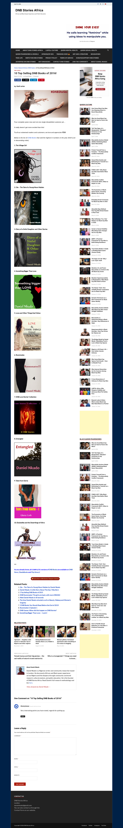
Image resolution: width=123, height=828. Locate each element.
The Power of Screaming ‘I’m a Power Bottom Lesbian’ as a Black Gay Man (100, 615)
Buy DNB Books (44, 62)
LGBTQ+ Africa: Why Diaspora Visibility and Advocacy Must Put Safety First (100, 391)
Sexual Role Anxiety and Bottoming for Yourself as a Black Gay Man (100, 161)
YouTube (103, 825)
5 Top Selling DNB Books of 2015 (31, 592)
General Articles (22, 68)
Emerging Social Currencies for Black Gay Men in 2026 (100, 200)
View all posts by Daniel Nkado (38, 687)
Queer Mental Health (69, 50)
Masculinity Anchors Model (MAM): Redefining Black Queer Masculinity (100, 141)
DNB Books (32, 138)
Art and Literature (80, 54)
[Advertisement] (94, 422)
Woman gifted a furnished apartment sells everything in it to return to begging (66, 641)
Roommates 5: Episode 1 (28, 608)
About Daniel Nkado (99, 62)
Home (18, 50)
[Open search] (108, 50)
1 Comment (35, 76)
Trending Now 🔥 (63, 54)
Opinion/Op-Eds (48, 54)
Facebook (84, 825)
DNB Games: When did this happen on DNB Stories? (38, 610)
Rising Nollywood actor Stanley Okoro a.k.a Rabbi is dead (45, 641)
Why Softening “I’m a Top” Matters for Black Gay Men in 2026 (100, 220)
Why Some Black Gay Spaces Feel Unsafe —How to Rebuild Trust (100, 361)
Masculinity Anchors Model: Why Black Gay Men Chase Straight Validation (100, 309)
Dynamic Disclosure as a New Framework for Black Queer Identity (99, 299)
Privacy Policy (51, 58)
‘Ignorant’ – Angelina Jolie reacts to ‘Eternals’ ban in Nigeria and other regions (22, 641)
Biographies (95, 54)
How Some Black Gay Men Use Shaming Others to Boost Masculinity (99, 110)
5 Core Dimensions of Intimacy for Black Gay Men (100, 380)
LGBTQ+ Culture (52, 50)
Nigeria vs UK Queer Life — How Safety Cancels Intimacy (100, 351)
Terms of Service (66, 58)
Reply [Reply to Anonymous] (22, 716)
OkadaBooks (23, 572)
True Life (19, 58)
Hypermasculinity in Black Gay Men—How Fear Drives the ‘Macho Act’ (100, 331)
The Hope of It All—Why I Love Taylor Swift (99, 259)
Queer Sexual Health (88, 50)
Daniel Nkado (28, 76)
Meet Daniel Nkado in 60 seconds (32, 598)
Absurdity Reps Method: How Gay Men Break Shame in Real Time (100, 210)
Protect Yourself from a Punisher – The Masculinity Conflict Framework (100, 151)
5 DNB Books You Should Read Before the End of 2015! (39, 605)
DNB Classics (31, 68)
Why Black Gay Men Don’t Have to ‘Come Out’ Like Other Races (99, 605)
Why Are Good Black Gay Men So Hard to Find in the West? (100, 120)
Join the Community (80, 62)
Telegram (92, 41)
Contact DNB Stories (61, 62)
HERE (92, 97)
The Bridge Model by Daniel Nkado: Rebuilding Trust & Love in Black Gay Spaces (100, 341)
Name (16, 759)
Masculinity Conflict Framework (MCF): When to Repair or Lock (100, 181)
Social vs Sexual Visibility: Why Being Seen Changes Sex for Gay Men (99, 230)
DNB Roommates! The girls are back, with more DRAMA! (40, 595)
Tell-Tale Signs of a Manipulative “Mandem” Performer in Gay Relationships (99, 131)
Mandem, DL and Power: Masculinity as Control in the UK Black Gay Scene (100, 269)
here (30, 683)
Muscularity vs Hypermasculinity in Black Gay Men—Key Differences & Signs (100, 320)
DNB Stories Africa (29, 10)
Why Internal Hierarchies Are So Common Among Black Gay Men (99, 371)
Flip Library (35, 572)
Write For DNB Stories (34, 58)
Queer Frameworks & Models (27, 54)
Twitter (90, 825)
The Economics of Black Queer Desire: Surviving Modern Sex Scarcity (99, 191)
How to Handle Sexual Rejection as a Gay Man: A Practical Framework (99, 625)
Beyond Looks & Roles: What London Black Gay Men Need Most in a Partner (100, 401)
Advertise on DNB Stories (26, 62)
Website (17, 775)
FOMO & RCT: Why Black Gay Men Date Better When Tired (100, 171)
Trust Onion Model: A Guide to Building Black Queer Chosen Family (100, 250)
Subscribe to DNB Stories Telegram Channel (45, 578)
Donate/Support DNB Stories (87, 58)
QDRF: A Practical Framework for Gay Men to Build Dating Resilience (100, 240)
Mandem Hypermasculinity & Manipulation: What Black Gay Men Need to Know (100, 279)
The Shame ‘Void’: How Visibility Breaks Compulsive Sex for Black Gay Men (100, 289)
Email (16, 767)
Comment (17, 736)
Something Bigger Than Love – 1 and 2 (33, 613)
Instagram (97, 825)
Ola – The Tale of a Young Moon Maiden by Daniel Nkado (40, 587)
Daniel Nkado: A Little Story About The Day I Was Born (39, 590)
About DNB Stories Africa (33, 50)
